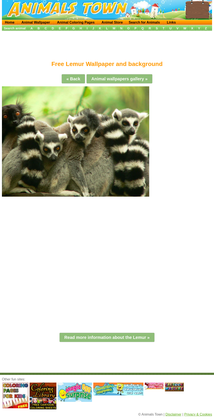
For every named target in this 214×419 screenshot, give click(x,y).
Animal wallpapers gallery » (119, 78)
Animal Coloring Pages (76, 22)
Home (9, 22)
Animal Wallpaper (35, 22)
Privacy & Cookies (198, 414)
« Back (73, 78)
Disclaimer (173, 414)
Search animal (15, 28)
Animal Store (112, 22)
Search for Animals (144, 22)
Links (171, 22)
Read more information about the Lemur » (107, 337)
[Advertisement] (108, 44)
